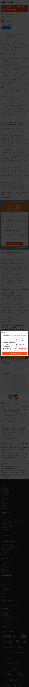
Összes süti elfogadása (14, 353)
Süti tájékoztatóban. (19, 348)
